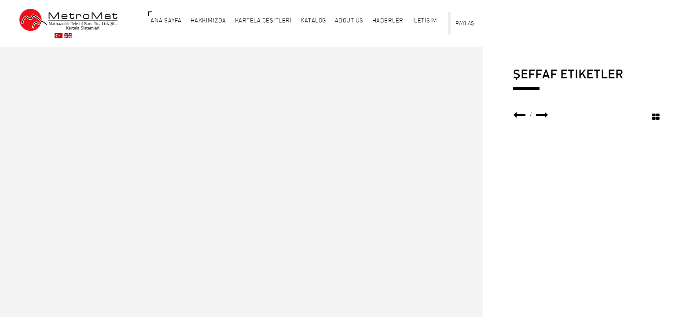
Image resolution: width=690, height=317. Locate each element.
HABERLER (388, 20)
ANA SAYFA (166, 20)
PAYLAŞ (464, 23)
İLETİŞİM (424, 20)
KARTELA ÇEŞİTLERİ (263, 20)
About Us (349, 20)
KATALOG (313, 20)
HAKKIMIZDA (208, 20)
